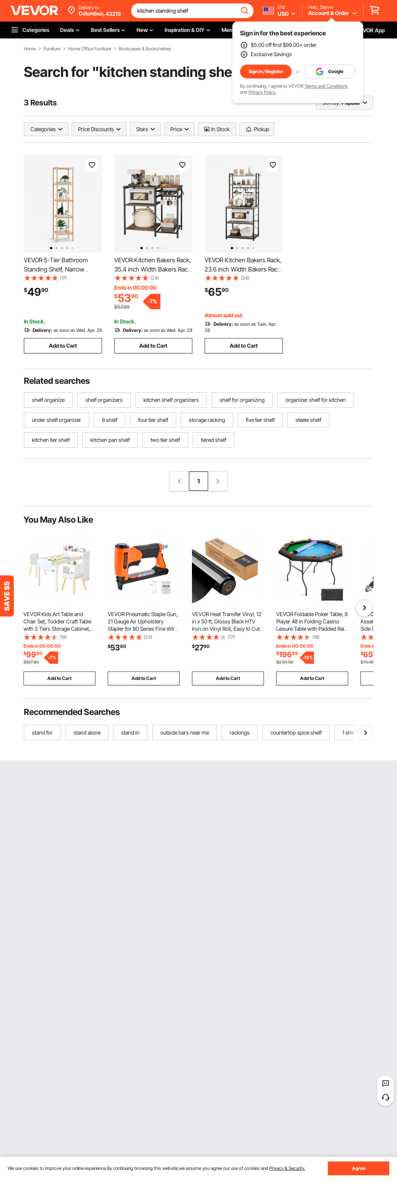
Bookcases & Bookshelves (145, 49)
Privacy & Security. (287, 1168)
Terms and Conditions (326, 86)
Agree (358, 1168)
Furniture (51, 49)
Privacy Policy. (262, 92)
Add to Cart (63, 345)
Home (30, 49)
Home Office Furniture (89, 49)
